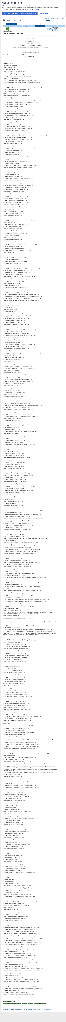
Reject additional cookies (28, 13)
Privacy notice (39, 1009)
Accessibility (47, 18)
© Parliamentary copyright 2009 (9, 1006)
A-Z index (4, 1009)
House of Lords (14, 26)
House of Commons (7, 26)
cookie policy (39, 9)
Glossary (8, 1009)
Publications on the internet (52, 28)
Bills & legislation (26, 26)
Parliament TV (48, 26)
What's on (20, 26)
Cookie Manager (48, 1009)
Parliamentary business (11, 24)
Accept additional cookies (11, 13)
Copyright (34, 1009)
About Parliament (30, 24)
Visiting (42, 24)
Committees (32, 26)
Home (4, 24)
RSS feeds (58, 18)
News (53, 26)
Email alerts (53, 18)
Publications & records (40, 26)
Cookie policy (43, 1009)
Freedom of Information (18, 1009)
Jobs (24, 1009)
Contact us (63, 18)
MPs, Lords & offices (21, 24)
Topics (56, 26)
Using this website (29, 1009)
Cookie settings (43, 13)
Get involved (37, 24)
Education (47, 24)
